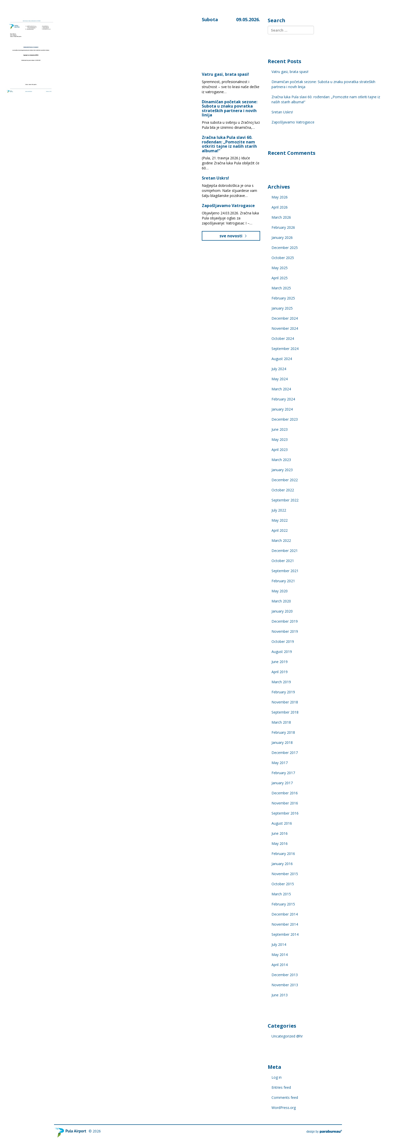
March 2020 (281, 601)
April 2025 (279, 277)
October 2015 (282, 883)
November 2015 (284, 873)
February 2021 (283, 580)
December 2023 (284, 419)
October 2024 (282, 338)
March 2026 (281, 217)
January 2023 (282, 469)
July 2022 (278, 510)
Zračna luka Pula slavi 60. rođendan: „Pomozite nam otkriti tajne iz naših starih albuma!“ (229, 144)
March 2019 (281, 681)
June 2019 (279, 661)
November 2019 (284, 631)
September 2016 (285, 813)
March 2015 (281, 894)
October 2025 (282, 257)
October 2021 (282, 560)
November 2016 (284, 803)
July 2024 (278, 368)
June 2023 (279, 429)
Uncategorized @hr (287, 1036)
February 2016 (283, 853)
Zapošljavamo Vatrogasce (228, 205)
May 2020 (279, 591)
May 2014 (279, 954)
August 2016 (281, 823)
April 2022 (279, 530)
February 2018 (283, 732)
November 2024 (284, 328)
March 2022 (281, 540)
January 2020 (282, 611)
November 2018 (284, 702)
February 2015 (283, 904)
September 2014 (285, 934)
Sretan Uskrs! (215, 178)
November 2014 (284, 924)
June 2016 (279, 833)
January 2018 (282, 742)
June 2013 (279, 995)
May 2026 (279, 197)
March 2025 (281, 288)
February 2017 (283, 772)
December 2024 (284, 318)
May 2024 (279, 378)
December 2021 (284, 550)
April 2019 (279, 671)
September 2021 (285, 570)
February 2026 (283, 227)
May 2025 (279, 267)
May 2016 (279, 843)
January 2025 (282, 308)
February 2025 (283, 298)
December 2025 (284, 247)
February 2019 (283, 692)
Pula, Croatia (224, 41)
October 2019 (282, 641)
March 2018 (281, 722)
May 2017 (279, 762)
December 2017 (284, 752)
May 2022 (279, 520)
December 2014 (284, 914)
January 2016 (282, 863)
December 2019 (284, 621)
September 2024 (285, 348)
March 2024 (281, 389)
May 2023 (279, 439)
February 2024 (283, 399)
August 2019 (281, 651)
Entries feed (281, 1087)
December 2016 (284, 793)
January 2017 (282, 782)
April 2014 (279, 964)
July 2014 (278, 944)
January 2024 (282, 409)
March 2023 (281, 459)
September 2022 (285, 500)
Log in (276, 1077)
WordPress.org (283, 1107)
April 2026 (279, 207)
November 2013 (284, 984)
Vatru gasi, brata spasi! (226, 74)
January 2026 (282, 237)
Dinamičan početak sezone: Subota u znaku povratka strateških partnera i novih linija (229, 108)
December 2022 (284, 479)
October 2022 (282, 490)
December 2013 (284, 974)
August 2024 (281, 358)
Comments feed (284, 1097)
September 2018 (285, 712)
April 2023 (279, 449)
